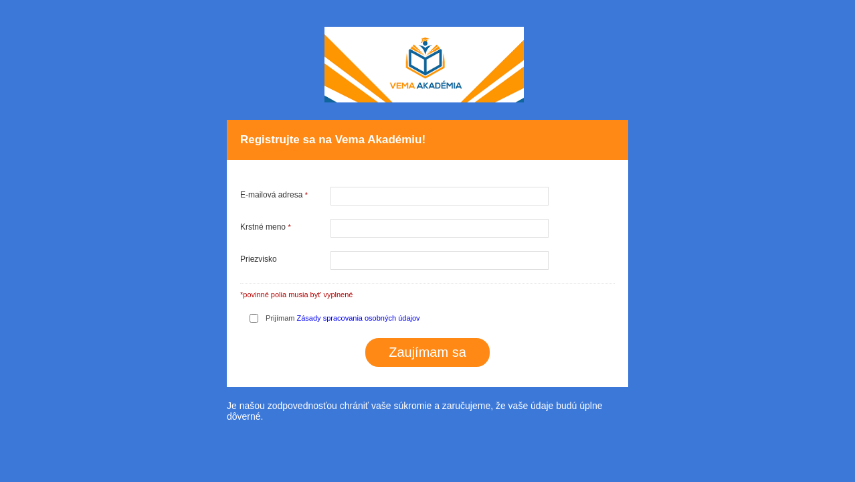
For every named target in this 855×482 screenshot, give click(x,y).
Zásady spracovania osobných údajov (358, 318)
